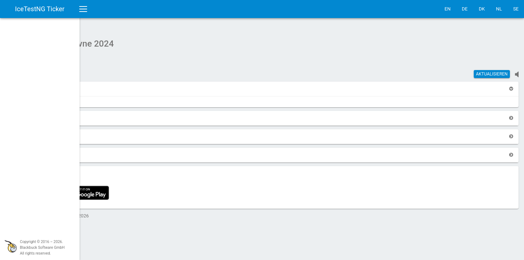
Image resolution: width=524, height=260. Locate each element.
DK (482, 9)
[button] (102, 85)
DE (465, 9)
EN (447, 9)
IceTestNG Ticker (40, 9)
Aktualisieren (492, 70)
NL (499, 9)
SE (516, 9)
